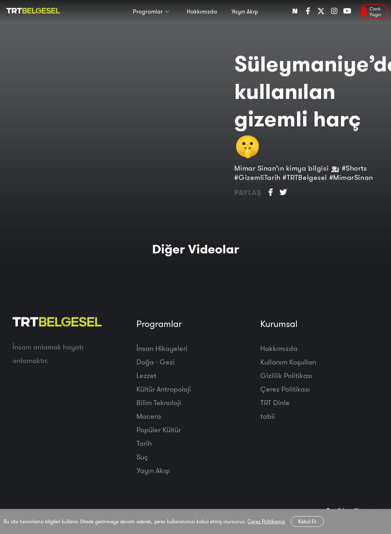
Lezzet (146, 375)
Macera (148, 416)
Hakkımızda (202, 11)
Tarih (144, 443)
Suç (142, 456)
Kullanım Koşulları (288, 361)
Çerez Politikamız (266, 521)
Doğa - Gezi (155, 361)
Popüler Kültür (158, 429)
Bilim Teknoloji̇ (158, 402)
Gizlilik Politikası (286, 375)
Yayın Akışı (244, 11)
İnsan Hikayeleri (161, 348)
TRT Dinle (275, 402)
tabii (267, 416)
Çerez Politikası (285, 388)
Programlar (148, 11)
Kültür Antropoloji (163, 388)
